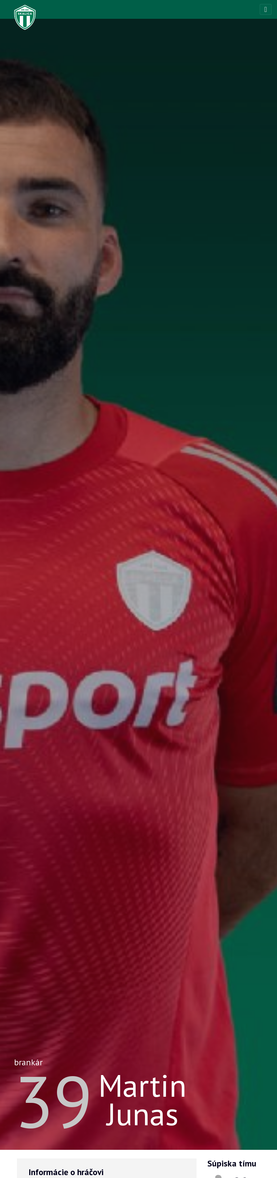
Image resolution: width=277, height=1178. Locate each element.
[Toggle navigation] (266, 9)
